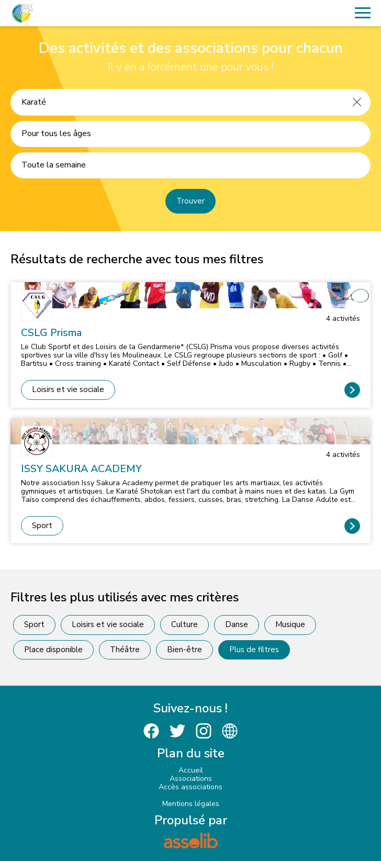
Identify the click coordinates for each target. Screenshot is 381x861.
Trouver (190, 201)
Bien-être (184, 649)
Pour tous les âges (56, 133)
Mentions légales (190, 804)
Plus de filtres (254, 649)
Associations (191, 779)
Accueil (190, 770)
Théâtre (125, 649)
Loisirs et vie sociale (68, 389)
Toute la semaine (53, 165)
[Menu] (362, 13)
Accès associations (190, 787)
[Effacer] (357, 102)
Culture (184, 624)
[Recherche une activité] (177, 102)
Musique (290, 624)
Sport (42, 525)
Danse (236, 624)
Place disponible (53, 649)
